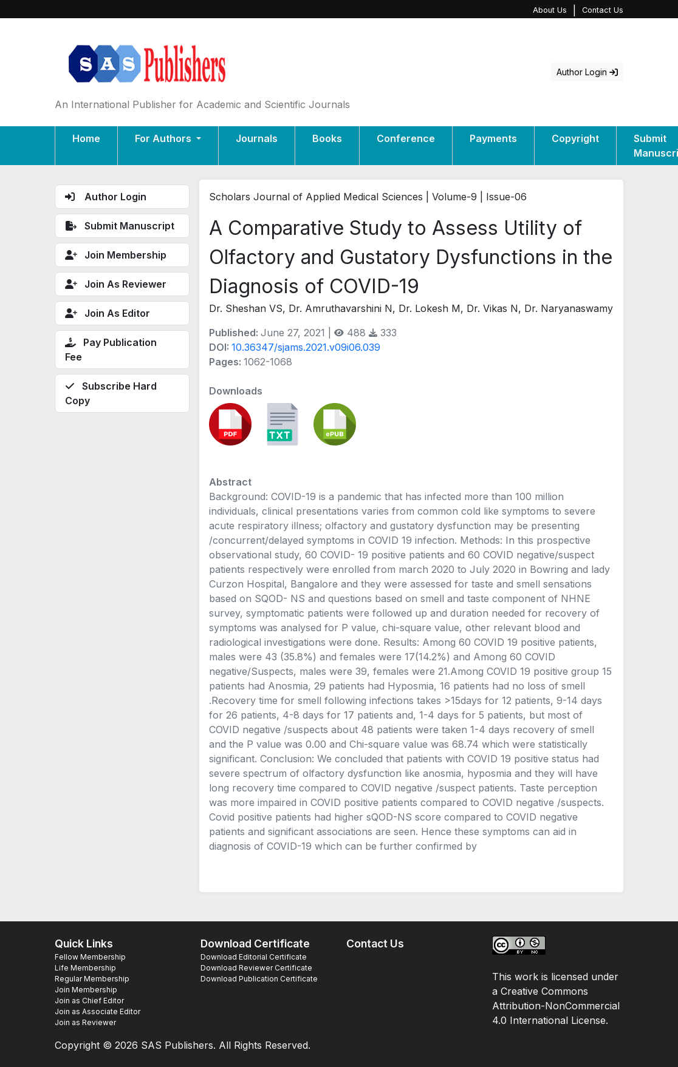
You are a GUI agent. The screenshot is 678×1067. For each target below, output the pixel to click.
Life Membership (85, 967)
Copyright (575, 138)
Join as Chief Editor (89, 1000)
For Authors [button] (164, 138)
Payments (493, 138)
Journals (257, 138)
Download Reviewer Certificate (256, 967)
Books (327, 138)
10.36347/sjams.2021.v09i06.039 (305, 347)
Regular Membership (92, 978)
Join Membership (86, 989)
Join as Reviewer (85, 1022)
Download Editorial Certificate (253, 956)
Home (86, 138)
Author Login (587, 72)
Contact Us (602, 10)
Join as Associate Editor (97, 1011)
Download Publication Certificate (259, 978)
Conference (406, 138)
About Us (550, 10)
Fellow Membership (90, 956)
